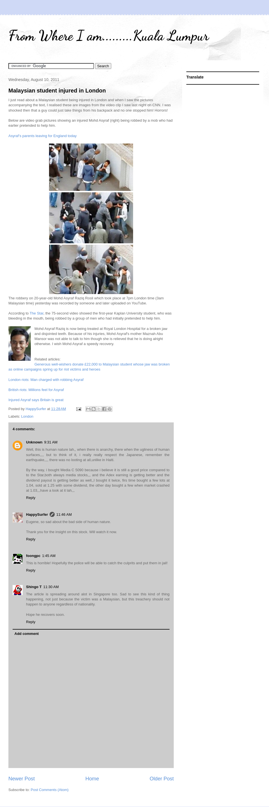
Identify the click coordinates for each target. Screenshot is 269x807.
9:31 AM (51, 442)
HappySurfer (37, 514)
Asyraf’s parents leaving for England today (42, 136)
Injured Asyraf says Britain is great (36, 400)
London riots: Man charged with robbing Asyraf (46, 380)
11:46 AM (64, 514)
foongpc (33, 556)
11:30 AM (51, 587)
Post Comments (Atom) (50, 790)
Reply (30, 498)
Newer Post (21, 778)
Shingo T (34, 587)
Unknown (34, 442)
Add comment (27, 634)
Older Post (162, 778)
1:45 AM (48, 556)
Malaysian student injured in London (57, 90)
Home (92, 778)
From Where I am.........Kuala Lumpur (108, 35)
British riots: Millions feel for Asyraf (36, 390)
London (27, 416)
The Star (36, 313)
